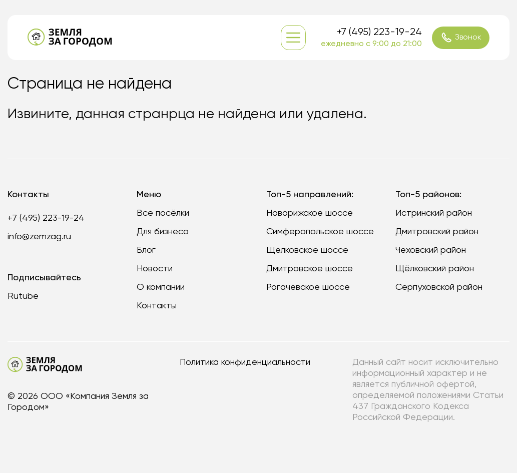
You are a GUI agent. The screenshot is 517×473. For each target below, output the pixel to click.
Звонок (460, 38)
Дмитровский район (436, 231)
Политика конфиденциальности (245, 362)
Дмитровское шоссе (309, 268)
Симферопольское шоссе (320, 231)
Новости (155, 268)
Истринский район (433, 213)
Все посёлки (163, 213)
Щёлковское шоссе (307, 250)
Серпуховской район (438, 287)
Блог (146, 250)
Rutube (23, 296)
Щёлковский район (434, 268)
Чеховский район (430, 250)
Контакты (157, 305)
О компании (161, 287)
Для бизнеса (163, 231)
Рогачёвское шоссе (308, 287)
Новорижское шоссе (309, 213)
